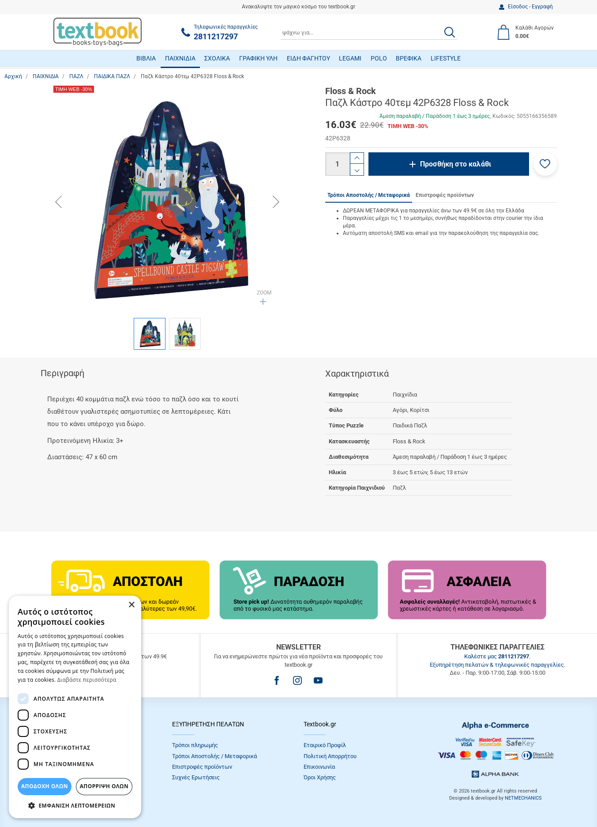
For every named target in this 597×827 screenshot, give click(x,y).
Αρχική (13, 76)
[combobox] (369, 32)
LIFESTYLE (446, 58)
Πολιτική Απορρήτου (330, 756)
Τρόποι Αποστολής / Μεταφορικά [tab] (368, 195)
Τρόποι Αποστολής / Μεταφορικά (214, 756)
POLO (379, 58)
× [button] (131, 605)
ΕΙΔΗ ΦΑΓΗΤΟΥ (308, 58)
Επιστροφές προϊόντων (202, 766)
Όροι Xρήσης (320, 777)
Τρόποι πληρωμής (195, 745)
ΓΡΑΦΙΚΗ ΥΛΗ (258, 58)
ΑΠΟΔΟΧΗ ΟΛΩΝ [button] (44, 786)
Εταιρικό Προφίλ (325, 745)
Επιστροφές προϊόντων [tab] (445, 195)
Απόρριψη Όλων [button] (104, 786)
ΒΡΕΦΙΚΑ (408, 58)
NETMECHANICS (523, 798)
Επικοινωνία (319, 766)
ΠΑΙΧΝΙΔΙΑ (180, 58)
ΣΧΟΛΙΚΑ (217, 58)
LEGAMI (350, 58)
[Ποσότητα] (337, 164)
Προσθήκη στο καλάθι (455, 164)
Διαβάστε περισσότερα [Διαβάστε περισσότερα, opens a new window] (86, 680)
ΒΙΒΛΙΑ (146, 58)
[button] (545, 164)
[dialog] (75, 707)
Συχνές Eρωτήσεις (196, 777)
